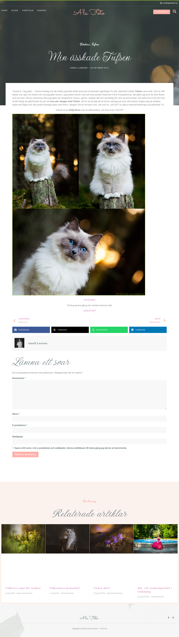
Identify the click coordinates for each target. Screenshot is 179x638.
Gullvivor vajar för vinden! (23, 588)
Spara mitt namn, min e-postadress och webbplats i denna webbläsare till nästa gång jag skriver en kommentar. (71, 448)
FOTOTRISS (89, 300)
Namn (16, 414)
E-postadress (19, 425)
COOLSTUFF (89, 310)
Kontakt (42, 10)
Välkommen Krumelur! (64, 588)
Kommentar (19, 378)
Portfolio (27, 10)
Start (4, 10)
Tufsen (95, 44)
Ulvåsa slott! (102, 588)
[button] (31, 330)
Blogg (15, 10)
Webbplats (17, 436)
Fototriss (85, 44)
